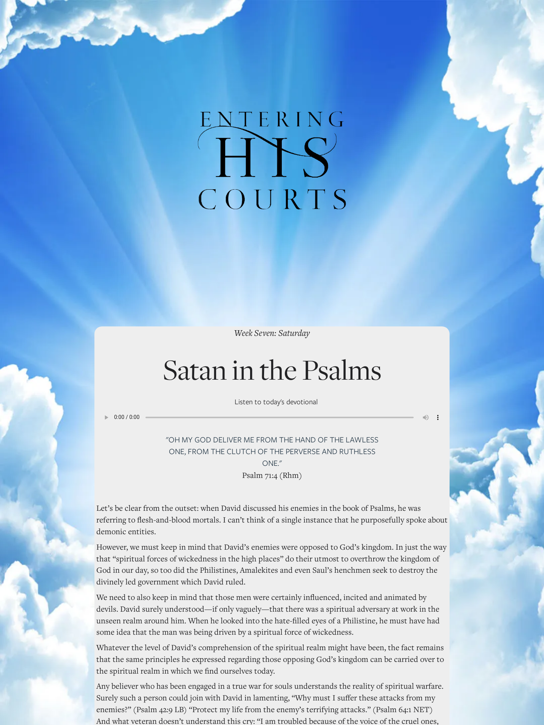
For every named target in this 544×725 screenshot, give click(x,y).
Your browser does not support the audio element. (272, 417)
